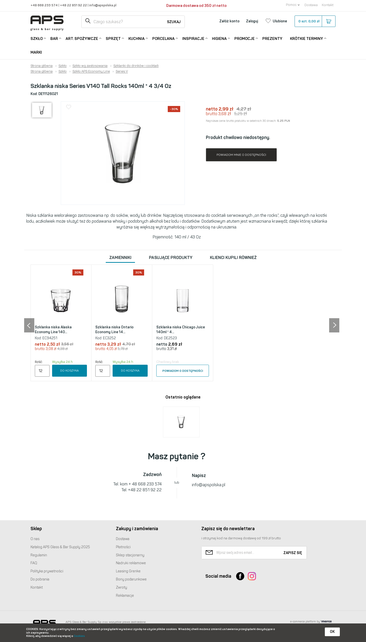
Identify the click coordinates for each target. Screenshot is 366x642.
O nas (34, 539)
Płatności (123, 547)
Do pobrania (39, 579)
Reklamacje (125, 595)
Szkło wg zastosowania (90, 66)
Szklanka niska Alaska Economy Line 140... (53, 329)
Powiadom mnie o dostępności (241, 155)
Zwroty (121, 587)
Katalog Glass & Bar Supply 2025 (60, 547)
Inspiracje (193, 38)
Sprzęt (113, 38)
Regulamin (38, 555)
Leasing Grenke (128, 571)
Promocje (244, 38)
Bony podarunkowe (131, 579)
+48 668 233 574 (44, 5)
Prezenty (272, 38)
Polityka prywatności (46, 571)
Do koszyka (69, 370)
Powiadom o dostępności (182, 371)
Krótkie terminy (306, 38)
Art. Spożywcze (82, 38)
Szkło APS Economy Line (91, 71)
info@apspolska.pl (102, 5)
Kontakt (327, 5)
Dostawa (311, 5)
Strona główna (41, 66)
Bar (54, 38)
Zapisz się (292, 553)
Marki (36, 52)
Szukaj (174, 22)
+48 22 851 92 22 (74, 5)
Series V (122, 71)
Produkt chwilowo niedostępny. (238, 137)
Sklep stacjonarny (130, 555)
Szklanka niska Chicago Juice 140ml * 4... (180, 329)
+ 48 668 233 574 (145, 484)
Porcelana (163, 38)
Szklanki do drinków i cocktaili (136, 66)
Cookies (79, 636)
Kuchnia (136, 38)
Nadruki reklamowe (131, 563)
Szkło (36, 38)
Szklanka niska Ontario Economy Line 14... (114, 329)
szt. (314, 21)
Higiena (219, 38)
